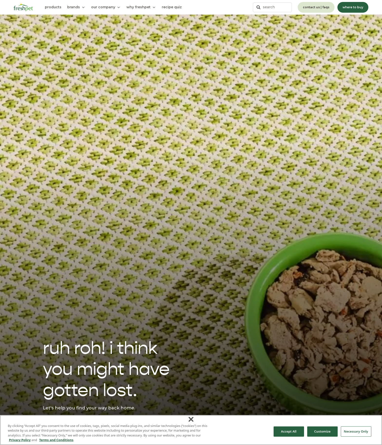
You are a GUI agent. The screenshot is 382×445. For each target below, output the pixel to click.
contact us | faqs (316, 7)
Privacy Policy (20, 440)
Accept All (288, 431)
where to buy (353, 7)
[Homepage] (23, 7)
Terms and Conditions (56, 440)
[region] (191, 430)
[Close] (191, 419)
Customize (322, 431)
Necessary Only (356, 431)
